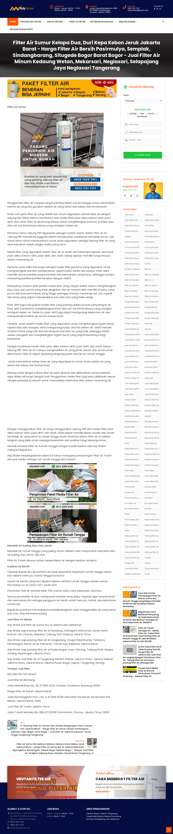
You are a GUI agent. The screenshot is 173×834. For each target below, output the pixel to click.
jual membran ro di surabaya (133, 356)
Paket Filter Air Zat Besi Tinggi (133, 454)
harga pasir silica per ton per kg (133, 312)
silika (127, 530)
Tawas (148, 563)
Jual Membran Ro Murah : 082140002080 (153, 356)
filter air (148, 269)
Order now (143, 155)
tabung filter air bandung (153, 541)
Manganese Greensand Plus (153, 421)
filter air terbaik (151, 291)
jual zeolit (129, 394)
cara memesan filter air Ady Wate (133, 242)
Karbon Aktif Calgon (153, 399)
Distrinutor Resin (132, 263)
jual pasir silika (131, 367)
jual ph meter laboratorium (153, 372)
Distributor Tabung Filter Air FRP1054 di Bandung (153, 258)
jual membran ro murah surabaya (133, 361)
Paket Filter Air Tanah (133, 448)
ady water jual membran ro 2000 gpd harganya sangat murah (133, 220)
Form (126, 95)
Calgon (128, 236)
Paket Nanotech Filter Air (133, 465)
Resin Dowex (150, 514)
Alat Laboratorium (133, 225)
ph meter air (130, 503)
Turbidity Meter (131, 568)
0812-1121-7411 (17, 812)
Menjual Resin (131, 438)
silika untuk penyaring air (153, 530)
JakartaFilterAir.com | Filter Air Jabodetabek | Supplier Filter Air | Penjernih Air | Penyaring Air (65, 829)
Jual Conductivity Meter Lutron (153, 334)
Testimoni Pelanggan (101, 21)
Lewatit (148, 416)
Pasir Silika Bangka (133, 476)
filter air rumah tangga (133, 285)
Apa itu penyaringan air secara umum (153, 231)
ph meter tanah (132, 508)
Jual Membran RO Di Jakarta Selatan (133, 350)
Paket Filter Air (77, 21)
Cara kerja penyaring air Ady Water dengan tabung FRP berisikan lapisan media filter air (153, 236)
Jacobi (148, 329)
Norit (127, 443)
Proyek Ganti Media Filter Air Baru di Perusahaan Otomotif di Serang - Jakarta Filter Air (142, 672)
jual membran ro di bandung (153, 345)
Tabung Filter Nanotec (133, 557)
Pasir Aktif (129, 470)
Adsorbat (129, 214)
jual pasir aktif (151, 361)
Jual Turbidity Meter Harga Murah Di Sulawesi (153, 389)
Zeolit (147, 574)
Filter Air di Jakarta (133, 274)
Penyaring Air (151, 492)
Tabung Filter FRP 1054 (153, 552)
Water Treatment (132, 574)
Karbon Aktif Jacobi (153, 405)
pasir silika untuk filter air (153, 481)
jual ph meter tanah (133, 378)
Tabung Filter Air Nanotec (153, 546)
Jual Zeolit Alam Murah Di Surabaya (153, 394)
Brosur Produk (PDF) (21, 29)
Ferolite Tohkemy (132, 269)
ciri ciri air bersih (132, 247)
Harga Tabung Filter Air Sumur (133, 323)
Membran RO (131, 432)
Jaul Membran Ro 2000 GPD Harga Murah (133, 334)
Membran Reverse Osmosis (153, 427)
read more (23, 782)
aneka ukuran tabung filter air (133, 231)
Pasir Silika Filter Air (153, 476)
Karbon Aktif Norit (132, 410)
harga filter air (151, 307)
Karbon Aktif (130, 399)
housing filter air (132, 329)
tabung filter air (131, 536)
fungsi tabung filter (133, 301)
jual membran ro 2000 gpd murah (133, 345)
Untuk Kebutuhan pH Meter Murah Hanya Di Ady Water (153, 568)
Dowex (148, 263)
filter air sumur (151, 285)
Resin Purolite (131, 525)
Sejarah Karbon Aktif (153, 525)
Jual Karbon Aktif (132, 340)
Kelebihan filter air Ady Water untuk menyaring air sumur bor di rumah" (153, 410)
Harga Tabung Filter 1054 (153, 318)
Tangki (148, 557)
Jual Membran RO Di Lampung (153, 350)
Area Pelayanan (127, 21)
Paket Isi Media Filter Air (133, 459)
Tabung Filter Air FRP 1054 (133, 546)
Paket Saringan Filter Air (153, 465)
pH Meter (149, 497)
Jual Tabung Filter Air (133, 383)
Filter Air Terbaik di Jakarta (133, 296)
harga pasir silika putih (133, 318)
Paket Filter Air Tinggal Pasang (153, 448)
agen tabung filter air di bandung (153, 220)
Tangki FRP (129, 563)
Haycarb (148, 323)
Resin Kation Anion (133, 519)
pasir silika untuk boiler (133, 481)
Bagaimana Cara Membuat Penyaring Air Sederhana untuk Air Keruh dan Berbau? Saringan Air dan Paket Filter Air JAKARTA (141, 617)
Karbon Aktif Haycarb (133, 405)
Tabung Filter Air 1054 (133, 541)
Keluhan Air (143, 109)
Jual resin (149, 378)
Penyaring (129, 492)
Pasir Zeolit (130, 486)
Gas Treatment (151, 301)
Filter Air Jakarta (152, 274)
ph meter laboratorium (153, 503)
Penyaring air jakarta (133, 497)
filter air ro (149, 280)
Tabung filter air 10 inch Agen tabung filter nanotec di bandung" (153, 536)
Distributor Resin (132, 258)
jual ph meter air (132, 372)
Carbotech (150, 242)
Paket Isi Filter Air (152, 454)
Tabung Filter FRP (132, 552)
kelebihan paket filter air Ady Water (133, 416)
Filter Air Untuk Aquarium (153, 296)
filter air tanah (131, 291)
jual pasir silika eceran (153, 367)
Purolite (148, 508)
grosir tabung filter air (133, 307)
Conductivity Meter (133, 252)
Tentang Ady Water (30, 21)
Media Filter (130, 427)
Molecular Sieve (152, 438)
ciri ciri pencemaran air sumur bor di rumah (153, 247)
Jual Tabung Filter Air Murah (153, 383)
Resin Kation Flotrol (153, 519)
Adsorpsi (149, 214)
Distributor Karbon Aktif (153, 252)
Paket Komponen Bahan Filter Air (153, 459)
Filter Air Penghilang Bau (133, 280)
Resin (127, 514)
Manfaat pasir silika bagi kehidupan (133, 421)
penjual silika (150, 486)
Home (13, 21)
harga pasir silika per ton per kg (153, 312)
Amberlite (149, 225)
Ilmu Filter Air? (55, 21)
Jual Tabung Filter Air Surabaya (133, 389)
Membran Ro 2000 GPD (153, 432)
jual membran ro (152, 340)
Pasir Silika (149, 470)
